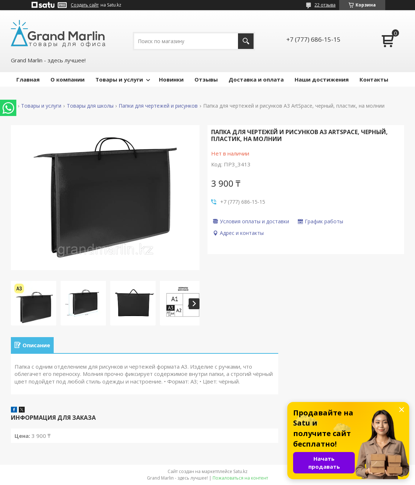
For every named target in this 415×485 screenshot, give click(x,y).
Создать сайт (85, 5)
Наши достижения (322, 79)
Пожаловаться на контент (240, 478)
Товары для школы (90, 106)
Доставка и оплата (256, 79)
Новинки (171, 79)
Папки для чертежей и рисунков (158, 106)
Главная (28, 79)
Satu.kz (240, 471)
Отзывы (206, 79)
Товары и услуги (119, 79)
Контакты (373, 79)
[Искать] (246, 41)
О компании (67, 79)
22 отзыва (325, 5)
